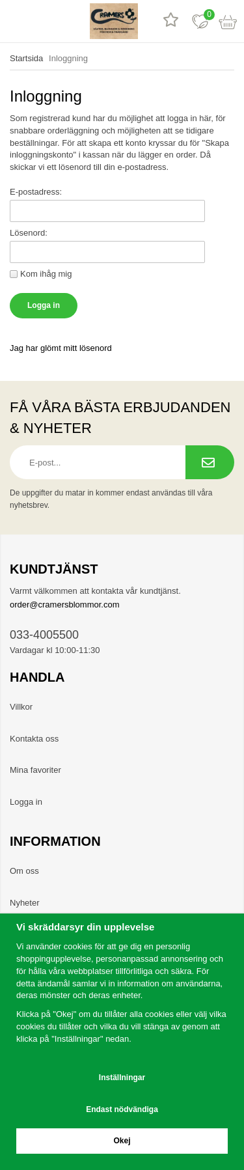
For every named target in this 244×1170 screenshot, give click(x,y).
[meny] (14, 21)
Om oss (24, 871)
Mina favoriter (35, 770)
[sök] (44, 21)
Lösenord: (28, 233)
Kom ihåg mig (46, 274)
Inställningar (122, 1077)
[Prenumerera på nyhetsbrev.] (209, 462)
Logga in (26, 802)
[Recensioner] (170, 21)
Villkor (21, 707)
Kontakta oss (34, 739)
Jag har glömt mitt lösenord (61, 348)
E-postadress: (36, 192)
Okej (121, 1140)
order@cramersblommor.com (65, 604)
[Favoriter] (200, 21)
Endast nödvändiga (122, 1109)
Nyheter (25, 903)
